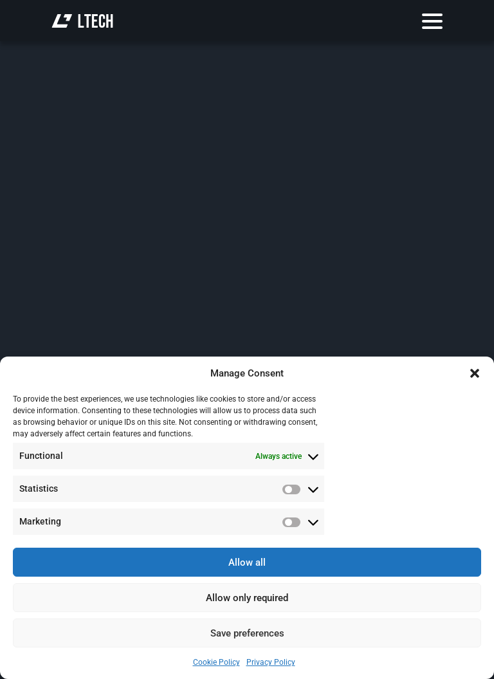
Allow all (247, 562)
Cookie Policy (216, 662)
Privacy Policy (270, 662)
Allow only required (247, 598)
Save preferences (247, 633)
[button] (474, 373)
